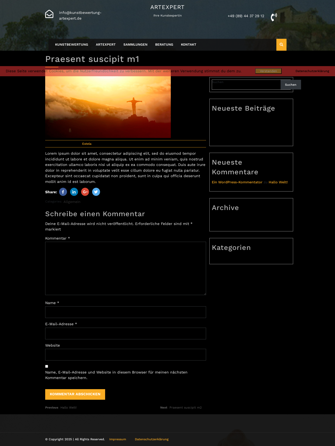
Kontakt (188, 44)
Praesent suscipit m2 (233, 126)
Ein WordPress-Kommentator (237, 182)
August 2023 (225, 218)
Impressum (117, 439)
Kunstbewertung (71, 44)
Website (52, 345)
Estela (86, 143)
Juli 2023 (223, 225)
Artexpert (167, 7)
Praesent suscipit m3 (233, 119)
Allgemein (71, 202)
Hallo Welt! (224, 140)
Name (52, 303)
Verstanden (268, 71)
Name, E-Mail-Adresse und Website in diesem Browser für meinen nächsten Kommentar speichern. (116, 375)
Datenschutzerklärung (152, 439)
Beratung (164, 44)
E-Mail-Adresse (61, 324)
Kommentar (57, 238)
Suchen (217, 82)
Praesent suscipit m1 (232, 133)
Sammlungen (135, 44)
